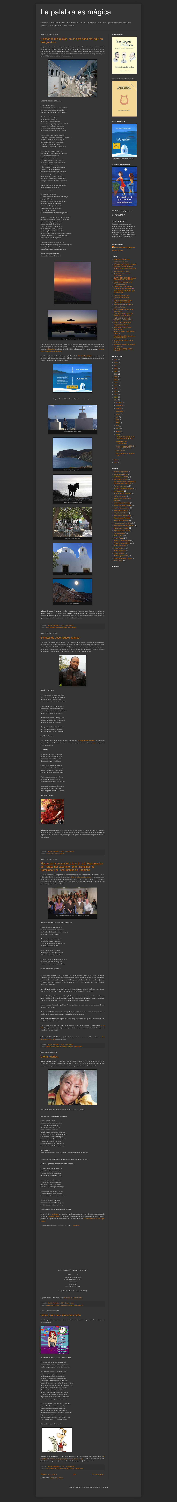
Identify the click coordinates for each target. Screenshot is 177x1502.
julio (117, 417)
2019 (116, 380)
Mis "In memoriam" (120, 496)
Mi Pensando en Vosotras (122, 493)
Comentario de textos (121, 477)
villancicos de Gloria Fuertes (72, 1298)
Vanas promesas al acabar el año (61, 1315)
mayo (118, 423)
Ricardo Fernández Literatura (124, 247)
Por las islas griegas (85, 356)
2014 (116, 394)
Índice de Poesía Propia (121, 295)
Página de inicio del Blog (122, 259)
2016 (116, 388)
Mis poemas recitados (121, 325)
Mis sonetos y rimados (66, 1046)
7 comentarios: (69, 851)
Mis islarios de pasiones (121, 508)
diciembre (119, 402)
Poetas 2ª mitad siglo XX (75, 1305)
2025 (116, 362)
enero (118, 434)
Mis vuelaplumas (119, 533)
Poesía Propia (72, 627)
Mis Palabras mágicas (52, 1468)
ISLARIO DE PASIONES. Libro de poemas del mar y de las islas (125, 279)
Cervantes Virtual (53, 1216)
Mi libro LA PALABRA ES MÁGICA (125, 269)
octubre (118, 408)
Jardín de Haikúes (120, 307)
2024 (116, 365)
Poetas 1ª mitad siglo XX (122, 541)
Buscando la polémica (121, 472)
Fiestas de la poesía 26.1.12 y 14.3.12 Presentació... (125, 447)
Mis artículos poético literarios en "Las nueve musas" (124, 337)
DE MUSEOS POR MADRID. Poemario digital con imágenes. (124, 287)
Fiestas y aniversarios (52, 1046)
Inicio (74, 1474)
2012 (116, 400)
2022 (116, 371)
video (94, 743)
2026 (116, 360)
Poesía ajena (50, 853)
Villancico (76, 1225)
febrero (118, 431)
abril (117, 425)
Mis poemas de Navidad (122, 518)
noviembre (119, 405)
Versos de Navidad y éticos (123, 558)
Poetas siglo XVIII (119, 551)
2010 (116, 462)
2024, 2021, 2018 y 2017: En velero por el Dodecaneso (123, 314)
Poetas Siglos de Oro (121, 556)
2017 (116, 386)
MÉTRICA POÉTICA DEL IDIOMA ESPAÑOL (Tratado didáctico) (125, 265)
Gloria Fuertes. (50, 1056)
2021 (116, 374)
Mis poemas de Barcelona (122, 515)
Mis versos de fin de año (67, 1468)
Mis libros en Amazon (121, 262)
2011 (116, 460)
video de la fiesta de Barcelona (80, 877)
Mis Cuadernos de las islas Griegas (56, 627)
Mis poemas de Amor (121, 513)
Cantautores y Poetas (52, 1305)
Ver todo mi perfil (117, 250)
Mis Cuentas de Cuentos (122, 503)
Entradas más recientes (49, 1474)
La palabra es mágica (76, 12)
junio (117, 420)
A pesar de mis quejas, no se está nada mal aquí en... (125, 437)
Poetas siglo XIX (119, 548)
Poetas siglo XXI (59, 853)
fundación (55, 1214)
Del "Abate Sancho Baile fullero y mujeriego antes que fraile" (124, 482)
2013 (116, 397)
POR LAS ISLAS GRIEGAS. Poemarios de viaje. (123, 283)
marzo (118, 428)
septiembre (120, 411)
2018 (116, 383)
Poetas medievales (120, 546)
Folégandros (50, 349)
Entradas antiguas (98, 1474)
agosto (118, 414)
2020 (116, 377)
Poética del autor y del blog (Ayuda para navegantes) (123, 301)
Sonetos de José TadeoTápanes (60, 637)
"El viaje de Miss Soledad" (86, 740)
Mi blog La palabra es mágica (123, 488)
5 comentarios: (70, 1466)
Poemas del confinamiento (122, 322)
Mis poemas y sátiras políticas (123, 304)
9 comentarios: (69, 1303)
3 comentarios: (69, 625)
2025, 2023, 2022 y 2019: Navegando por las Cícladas (123, 319)
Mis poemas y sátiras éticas (123, 523)
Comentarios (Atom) (56, 1478)
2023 (116, 368)
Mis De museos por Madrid (122, 505)
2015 (116, 391)
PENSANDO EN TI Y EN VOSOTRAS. (122, 274)
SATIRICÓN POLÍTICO (121, 271)
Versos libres (118, 561)
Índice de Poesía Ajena (121, 298)
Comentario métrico (120, 479)
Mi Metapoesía (118, 491)
